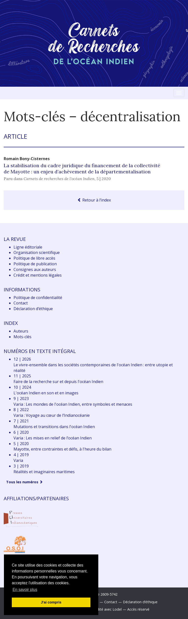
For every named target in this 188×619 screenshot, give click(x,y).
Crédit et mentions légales (38, 275)
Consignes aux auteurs (35, 269)
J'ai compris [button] (51, 602)
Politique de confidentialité (38, 297)
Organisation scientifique (37, 252)
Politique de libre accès (34, 258)
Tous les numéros (24, 482)
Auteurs (21, 331)
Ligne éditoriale (28, 247)
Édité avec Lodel (108, 609)
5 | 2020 (104, 178)
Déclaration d (33, 308)
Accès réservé (138, 609)
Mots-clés (22, 336)
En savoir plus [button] (25, 589)
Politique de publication (35, 264)
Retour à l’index (94, 200)
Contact (21, 303)
